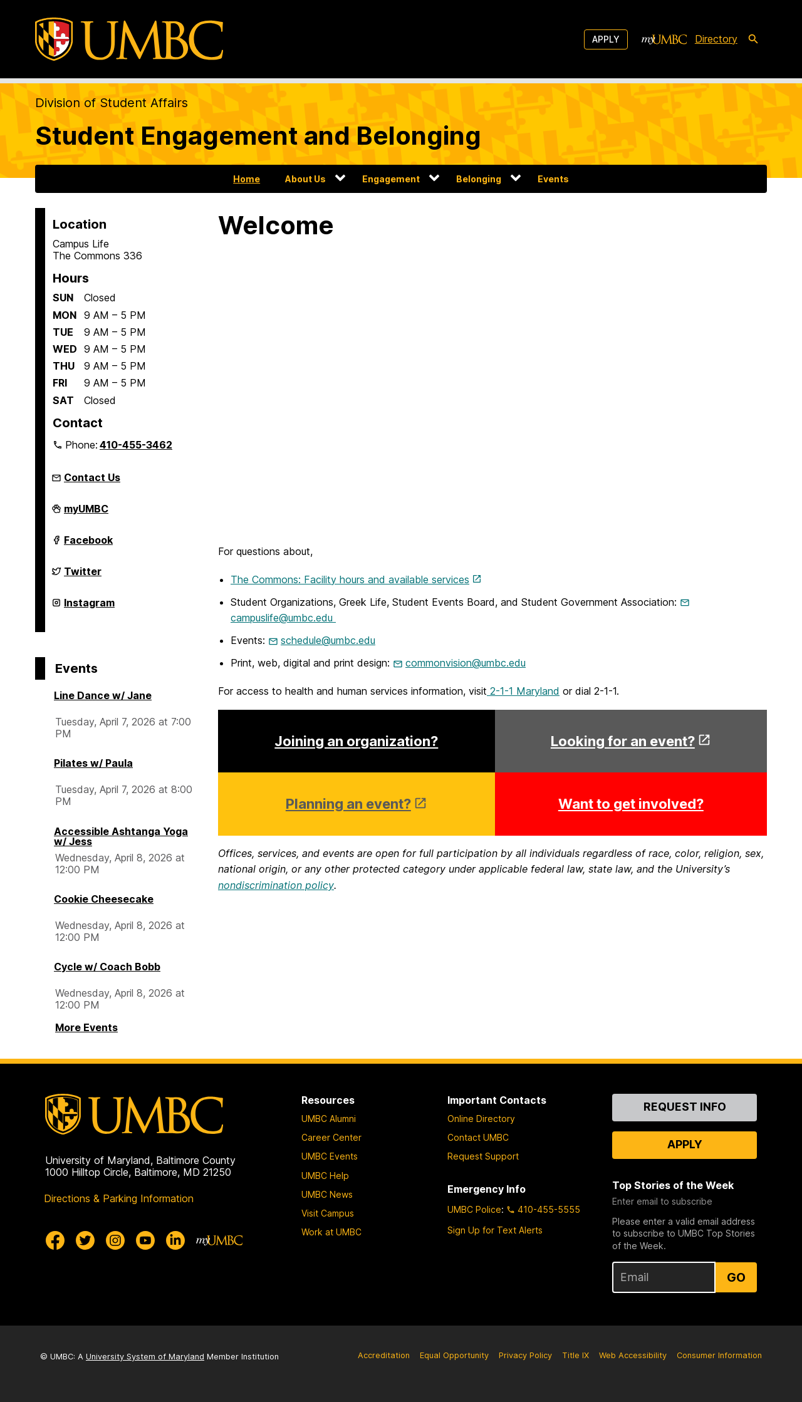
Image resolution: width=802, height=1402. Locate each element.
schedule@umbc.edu (328, 640)
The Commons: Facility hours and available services (350, 579)
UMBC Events (329, 1156)
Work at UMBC (331, 1232)
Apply (606, 39)
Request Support (483, 1156)
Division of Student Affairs (111, 102)
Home (246, 179)
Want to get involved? (631, 804)
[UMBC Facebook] (55, 1240)
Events (553, 179)
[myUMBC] (664, 39)
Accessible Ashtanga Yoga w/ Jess (121, 836)
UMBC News (327, 1194)
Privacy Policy (525, 1355)
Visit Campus (327, 1213)
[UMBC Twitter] (85, 1240)
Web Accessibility (633, 1355)
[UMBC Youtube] (145, 1240)
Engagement (391, 179)
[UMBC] (129, 39)
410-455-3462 (136, 445)
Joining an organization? (356, 741)
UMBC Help (325, 1175)
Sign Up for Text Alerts (495, 1230)
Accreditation (384, 1355)
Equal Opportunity (454, 1355)
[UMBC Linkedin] (175, 1240)
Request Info (684, 1106)
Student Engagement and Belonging (258, 135)
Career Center (331, 1137)
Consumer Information (719, 1355)
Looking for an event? (623, 741)
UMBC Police (474, 1209)
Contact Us (92, 477)
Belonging (478, 179)
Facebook (88, 545)
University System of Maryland (145, 1356)
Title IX (575, 1355)
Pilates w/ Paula (93, 763)
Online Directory (481, 1118)
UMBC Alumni (328, 1118)
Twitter (83, 576)
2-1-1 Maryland (523, 691)
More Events (86, 1027)
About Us (305, 179)
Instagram (89, 607)
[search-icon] (753, 39)
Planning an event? (348, 804)
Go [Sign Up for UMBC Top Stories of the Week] (736, 1277)
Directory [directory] (716, 39)
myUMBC (86, 513)
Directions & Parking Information (119, 1198)
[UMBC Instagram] (115, 1240)
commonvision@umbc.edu (465, 663)
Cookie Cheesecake (104, 899)
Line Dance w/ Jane (103, 695)
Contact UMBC (478, 1137)
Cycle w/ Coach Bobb (107, 966)
